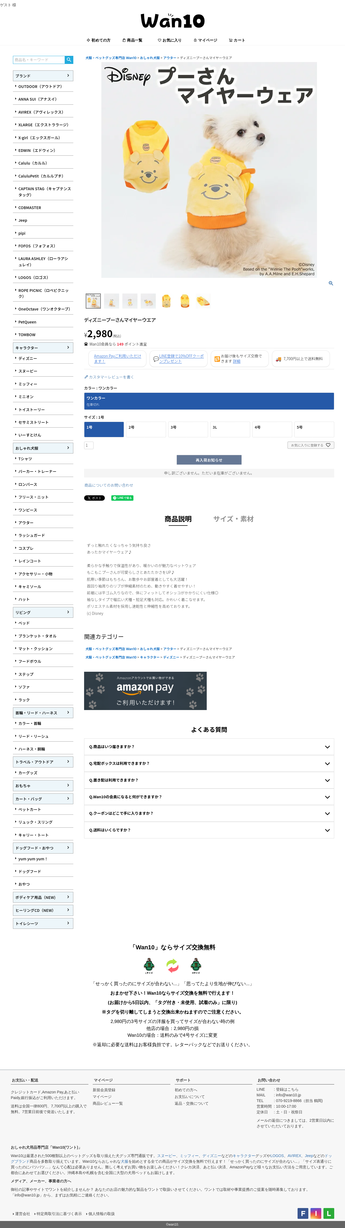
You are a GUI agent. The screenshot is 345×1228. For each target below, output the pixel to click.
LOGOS (277, 1156)
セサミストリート (33, 422)
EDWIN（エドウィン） (37, 150)
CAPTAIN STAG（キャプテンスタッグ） (44, 191)
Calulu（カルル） (33, 163)
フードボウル (29, 661)
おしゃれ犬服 (26, 448)
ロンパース (27, 484)
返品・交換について (192, 1103)
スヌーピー (27, 371)
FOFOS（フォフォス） (37, 245)
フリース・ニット (33, 497)
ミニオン (26, 396)
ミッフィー (27, 384)
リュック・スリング (35, 822)
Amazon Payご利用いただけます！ (117, 358)
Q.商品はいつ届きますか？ (112, 746)
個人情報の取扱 (101, 1214)
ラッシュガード (31, 535)
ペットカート (29, 809)
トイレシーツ (26, 923)
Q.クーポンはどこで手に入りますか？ (121, 813)
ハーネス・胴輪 (31, 749)
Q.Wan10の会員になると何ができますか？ (125, 796)
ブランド (23, 76)
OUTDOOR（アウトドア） (41, 86)
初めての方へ (186, 1090)
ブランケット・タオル (37, 636)
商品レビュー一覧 (108, 1103)
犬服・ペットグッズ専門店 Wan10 (111, 58)
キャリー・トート (33, 835)
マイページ (205, 40)
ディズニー (27, 358)
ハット (24, 599)
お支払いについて (190, 1096)
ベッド (24, 623)
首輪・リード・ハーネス (36, 712)
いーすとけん (29, 435)
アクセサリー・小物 (35, 574)
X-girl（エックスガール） (40, 137)
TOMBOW (26, 334)
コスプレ (26, 548)
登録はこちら (287, 1089)
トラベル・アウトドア (34, 762)
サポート (183, 1080)
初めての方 (99, 40)
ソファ (24, 687)
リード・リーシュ (33, 736)
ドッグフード (29, 871)
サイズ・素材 (233, 518)
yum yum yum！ (33, 858)
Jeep (22, 220)
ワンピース (27, 510)
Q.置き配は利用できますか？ (114, 780)
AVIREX (294, 1156)
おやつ (24, 884)
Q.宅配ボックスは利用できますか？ (119, 763)
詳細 (236, 361)
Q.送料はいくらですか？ (110, 830)
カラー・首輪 (29, 723)
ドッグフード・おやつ (34, 848)
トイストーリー (31, 409)
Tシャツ (25, 458)
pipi (21, 233)
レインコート (29, 561)
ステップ (26, 674)
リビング (23, 612)
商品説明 (178, 518)
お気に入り (170, 40)
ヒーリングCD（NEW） (35, 910)
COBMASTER (29, 207)
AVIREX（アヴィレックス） (41, 112)
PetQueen (27, 322)
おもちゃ (23, 785)
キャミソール (29, 586)
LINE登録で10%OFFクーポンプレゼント (181, 358)
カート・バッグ (28, 798)
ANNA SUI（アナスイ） (38, 99)
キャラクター (26, 347)
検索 (69, 60)
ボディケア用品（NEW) (35, 897)
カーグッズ (27, 772)
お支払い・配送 (25, 1080)
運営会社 (22, 1214)
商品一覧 (132, 40)
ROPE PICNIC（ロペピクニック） (43, 293)
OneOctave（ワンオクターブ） (45, 309)
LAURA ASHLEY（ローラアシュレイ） (43, 261)
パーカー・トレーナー (37, 471)
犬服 (124, 1161)
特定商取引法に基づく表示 (59, 1214)
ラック (24, 699)
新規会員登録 (104, 1090)
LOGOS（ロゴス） (34, 277)
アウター (26, 522)
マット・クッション (35, 648)
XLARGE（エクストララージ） (44, 124)
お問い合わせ (269, 1080)
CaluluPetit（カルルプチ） (41, 176)
